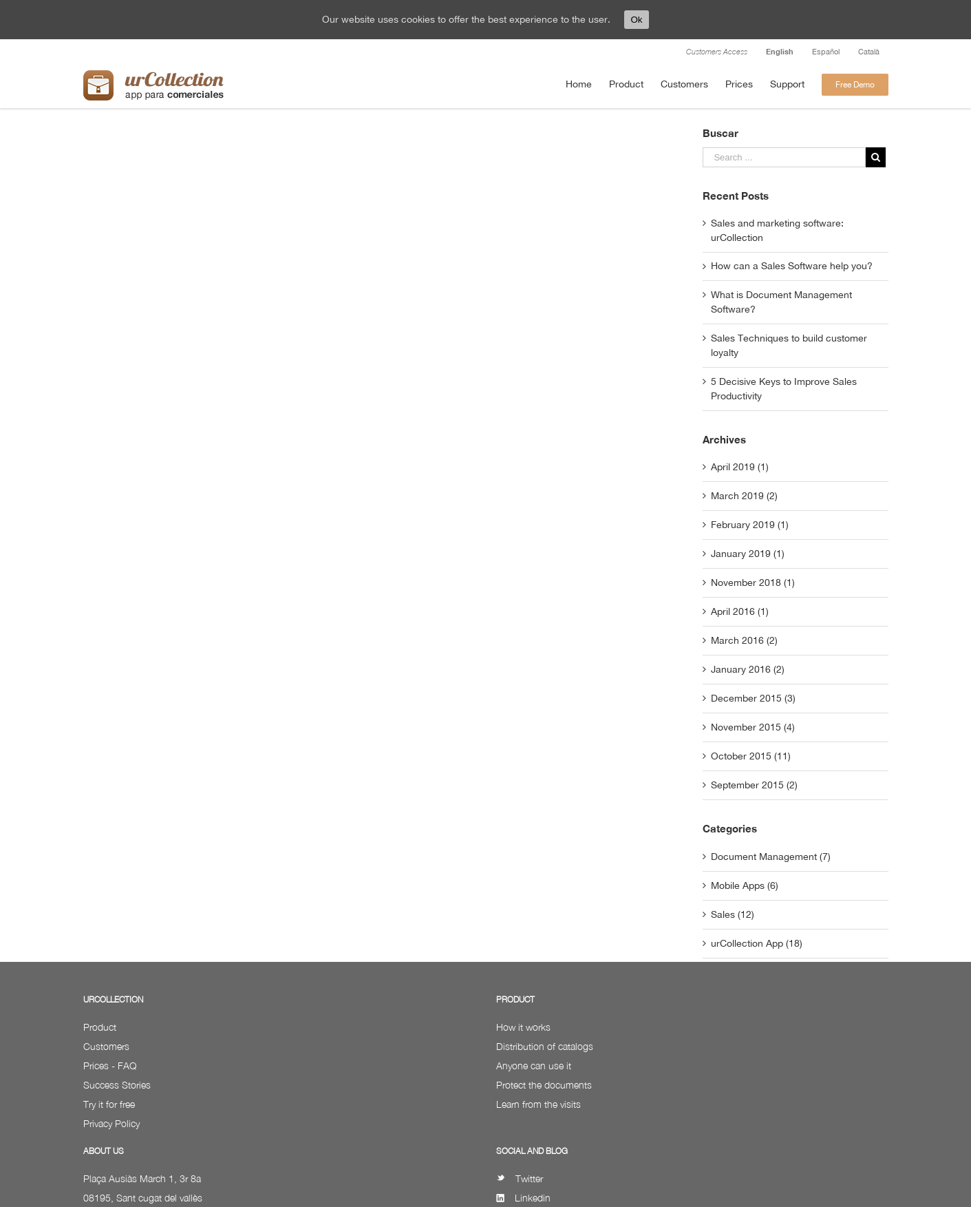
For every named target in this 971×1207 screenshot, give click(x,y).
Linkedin (523, 1198)
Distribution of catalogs (544, 1046)
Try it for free (109, 1104)
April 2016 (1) (740, 611)
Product (99, 1027)
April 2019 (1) (740, 466)
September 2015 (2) (754, 784)
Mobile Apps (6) (744, 885)
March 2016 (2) (744, 640)
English (779, 51)
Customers (106, 1046)
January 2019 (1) (748, 553)
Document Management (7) (771, 856)
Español (826, 52)
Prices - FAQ (109, 1065)
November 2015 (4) (753, 727)
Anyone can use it (533, 1065)
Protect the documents (544, 1085)
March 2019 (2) (744, 495)
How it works (523, 1027)
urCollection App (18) (756, 943)
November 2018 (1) (753, 582)
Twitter (519, 1178)
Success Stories (117, 1085)
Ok (636, 19)
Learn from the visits (538, 1104)
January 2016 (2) (748, 669)
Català (868, 52)
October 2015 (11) (751, 756)
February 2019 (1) (750, 524)
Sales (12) (732, 914)
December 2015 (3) (753, 698)
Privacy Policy (111, 1123)
